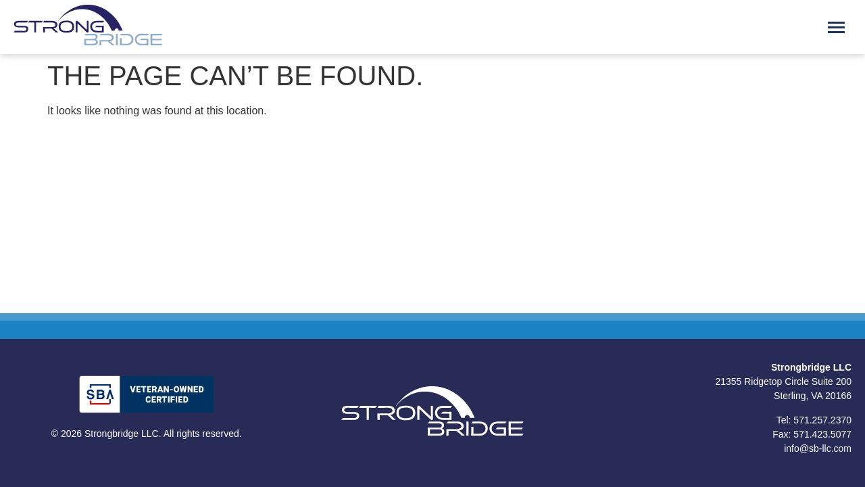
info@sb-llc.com (817, 448)
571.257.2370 (822, 420)
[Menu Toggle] (836, 27)
